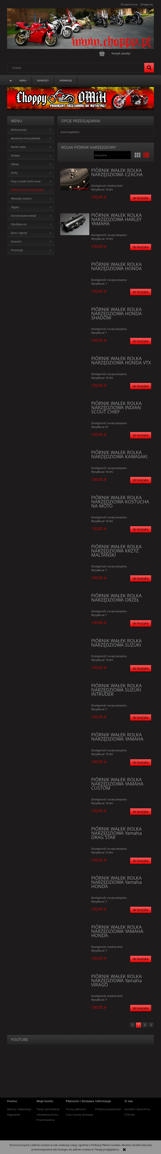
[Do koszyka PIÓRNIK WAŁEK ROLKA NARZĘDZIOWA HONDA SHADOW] (140, 341)
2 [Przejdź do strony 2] (145, 1025)
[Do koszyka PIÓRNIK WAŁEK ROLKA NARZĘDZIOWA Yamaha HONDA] (140, 910)
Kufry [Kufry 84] (14, 173)
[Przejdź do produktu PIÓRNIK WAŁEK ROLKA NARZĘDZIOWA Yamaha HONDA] (74, 879)
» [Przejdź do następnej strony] (151, 1025)
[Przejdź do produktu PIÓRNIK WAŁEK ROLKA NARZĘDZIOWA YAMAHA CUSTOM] (74, 781)
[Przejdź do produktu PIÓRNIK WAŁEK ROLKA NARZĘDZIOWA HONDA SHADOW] (74, 310)
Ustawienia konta (47, 1114)
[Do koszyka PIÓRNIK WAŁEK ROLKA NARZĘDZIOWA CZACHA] (140, 198)
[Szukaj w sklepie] (76, 67)
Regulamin (13, 1114)
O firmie (130, 1114)
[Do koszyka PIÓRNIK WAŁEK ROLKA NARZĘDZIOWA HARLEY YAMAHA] (140, 247)
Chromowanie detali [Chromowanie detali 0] (23, 216)
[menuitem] (23, 80)
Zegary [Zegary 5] (15, 207)
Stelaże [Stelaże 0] (15, 155)
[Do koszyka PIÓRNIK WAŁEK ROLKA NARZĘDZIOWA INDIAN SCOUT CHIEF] (140, 435)
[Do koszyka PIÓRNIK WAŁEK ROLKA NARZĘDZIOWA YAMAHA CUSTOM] (140, 811)
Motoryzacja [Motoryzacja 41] (18, 130)
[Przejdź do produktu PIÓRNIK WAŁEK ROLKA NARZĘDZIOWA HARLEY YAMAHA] (74, 224)
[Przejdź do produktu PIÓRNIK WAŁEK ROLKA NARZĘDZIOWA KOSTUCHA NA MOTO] (74, 499)
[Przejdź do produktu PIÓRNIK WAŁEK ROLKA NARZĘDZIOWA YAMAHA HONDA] (74, 928)
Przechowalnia (45, 1120)
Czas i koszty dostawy (79, 1114)
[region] (80, 98)
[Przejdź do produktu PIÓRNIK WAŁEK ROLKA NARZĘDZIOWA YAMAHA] (74, 736)
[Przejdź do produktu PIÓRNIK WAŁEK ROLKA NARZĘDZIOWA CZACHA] (74, 179)
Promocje (17, 250)
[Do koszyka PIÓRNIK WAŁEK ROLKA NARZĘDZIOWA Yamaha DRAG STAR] (140, 861)
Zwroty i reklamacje (19, 1109)
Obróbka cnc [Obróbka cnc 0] (19, 224)
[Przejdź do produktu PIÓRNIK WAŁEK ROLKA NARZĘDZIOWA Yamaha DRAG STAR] (74, 830)
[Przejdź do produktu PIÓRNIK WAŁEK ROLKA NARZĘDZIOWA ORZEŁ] (74, 597)
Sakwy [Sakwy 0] (15, 164)
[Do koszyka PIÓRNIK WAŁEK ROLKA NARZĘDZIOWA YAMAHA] (140, 762)
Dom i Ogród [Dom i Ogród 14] (19, 233)
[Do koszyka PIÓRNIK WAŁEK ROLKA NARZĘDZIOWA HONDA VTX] (140, 386)
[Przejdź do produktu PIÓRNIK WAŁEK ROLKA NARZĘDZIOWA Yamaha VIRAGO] (74, 977)
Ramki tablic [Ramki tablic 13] (18, 147)
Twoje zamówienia (47, 1109)
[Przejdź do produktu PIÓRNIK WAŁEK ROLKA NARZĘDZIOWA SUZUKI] (74, 642)
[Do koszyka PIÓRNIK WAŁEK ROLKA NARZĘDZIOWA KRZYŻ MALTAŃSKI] (140, 578)
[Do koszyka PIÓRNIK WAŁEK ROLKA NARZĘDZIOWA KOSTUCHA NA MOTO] (140, 529)
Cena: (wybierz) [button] (69, 132)
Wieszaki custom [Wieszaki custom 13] (21, 198)
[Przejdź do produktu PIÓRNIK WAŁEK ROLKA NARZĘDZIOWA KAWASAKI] (74, 454)
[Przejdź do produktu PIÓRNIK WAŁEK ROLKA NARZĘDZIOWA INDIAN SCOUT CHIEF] (74, 404)
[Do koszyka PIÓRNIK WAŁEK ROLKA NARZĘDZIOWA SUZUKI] (140, 668)
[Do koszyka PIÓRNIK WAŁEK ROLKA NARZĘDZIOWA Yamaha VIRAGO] (140, 1008)
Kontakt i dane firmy (137, 1109)
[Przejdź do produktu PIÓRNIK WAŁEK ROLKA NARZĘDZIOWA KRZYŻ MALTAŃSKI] (74, 548)
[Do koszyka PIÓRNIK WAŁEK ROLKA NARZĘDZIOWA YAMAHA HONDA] (140, 959)
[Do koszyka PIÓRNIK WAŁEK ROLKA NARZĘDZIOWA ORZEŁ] (140, 623)
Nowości (16, 241)
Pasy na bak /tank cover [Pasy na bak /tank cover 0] (26, 181)
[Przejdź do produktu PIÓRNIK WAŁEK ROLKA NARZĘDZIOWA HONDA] (74, 265)
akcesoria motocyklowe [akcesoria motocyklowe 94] (25, 138)
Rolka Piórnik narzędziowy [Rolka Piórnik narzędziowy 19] (27, 190)
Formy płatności (76, 1109)
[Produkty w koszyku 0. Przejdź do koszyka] (115, 53)
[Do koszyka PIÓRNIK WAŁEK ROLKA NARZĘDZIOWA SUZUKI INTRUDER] (140, 717)
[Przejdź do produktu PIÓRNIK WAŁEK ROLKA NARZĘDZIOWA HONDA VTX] (74, 360)
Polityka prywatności (108, 1109)
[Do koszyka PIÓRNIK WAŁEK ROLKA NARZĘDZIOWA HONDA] (140, 292)
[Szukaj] (149, 68)
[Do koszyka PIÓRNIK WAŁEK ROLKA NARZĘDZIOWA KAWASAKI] (140, 480)
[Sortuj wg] (112, 155)
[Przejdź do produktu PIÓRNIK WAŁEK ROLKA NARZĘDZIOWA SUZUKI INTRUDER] (74, 687)
